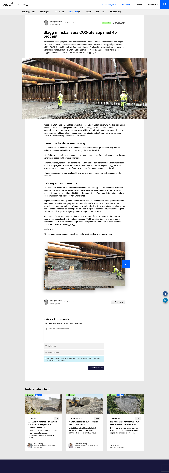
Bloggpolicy (153, 4)
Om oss (139, 4)
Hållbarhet (106, 23)
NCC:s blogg (22, 4)
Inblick (38, 395)
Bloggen (125, 4)
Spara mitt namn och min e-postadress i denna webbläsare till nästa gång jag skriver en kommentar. (73, 359)
